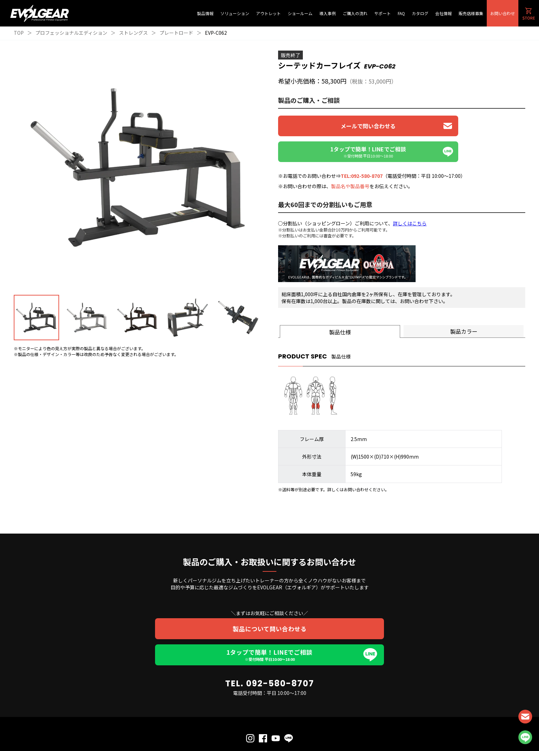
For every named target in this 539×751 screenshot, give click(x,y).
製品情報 (205, 13)
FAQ (401, 13)
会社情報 (443, 13)
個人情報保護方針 (250, 731)
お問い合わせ (502, 13)
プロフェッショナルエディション (71, 32)
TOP (19, 32)
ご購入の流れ (355, 13)
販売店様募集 (471, 13)
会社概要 (296, 731)
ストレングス (133, 32)
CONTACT (525, 716)
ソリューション (234, 13)
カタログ (420, 13)
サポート (382, 13)
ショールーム (300, 13)
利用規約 (276, 731)
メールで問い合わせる (338, 126)
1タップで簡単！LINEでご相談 (269, 629)
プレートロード (176, 32)
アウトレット (268, 13)
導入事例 (327, 13)
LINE (525, 737)
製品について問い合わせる (270, 603)
